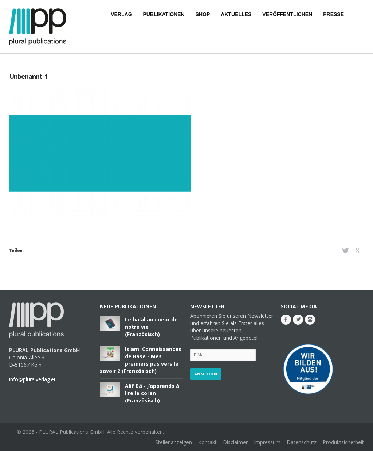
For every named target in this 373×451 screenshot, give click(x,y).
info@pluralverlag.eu (33, 379)
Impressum (267, 442)
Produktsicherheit (343, 442)
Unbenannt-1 (28, 76)
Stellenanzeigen (173, 442)
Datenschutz (302, 442)
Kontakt (207, 442)
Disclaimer (235, 442)
